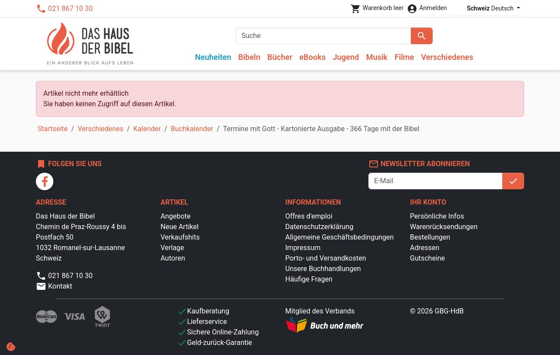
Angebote (176, 216)
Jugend (345, 57)
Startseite (53, 129)
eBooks (312, 57)
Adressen (424, 248)
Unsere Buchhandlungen (323, 269)
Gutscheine (427, 258)
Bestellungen (430, 237)
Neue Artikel (180, 227)
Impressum (303, 248)
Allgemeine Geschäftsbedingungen (339, 237)
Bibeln (249, 57)
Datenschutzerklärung (319, 227)
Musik (377, 57)
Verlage (172, 248)
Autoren (173, 258)
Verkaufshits (180, 237)
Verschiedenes (447, 57)
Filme (404, 57)
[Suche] (323, 36)
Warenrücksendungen (444, 227)
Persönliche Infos (437, 216)
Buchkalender (192, 129)
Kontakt (54, 286)
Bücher (279, 57)
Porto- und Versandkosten (325, 258)
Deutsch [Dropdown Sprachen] (485, 8)
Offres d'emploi (308, 216)
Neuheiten (213, 57)
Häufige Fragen (308, 279)
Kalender (147, 129)
